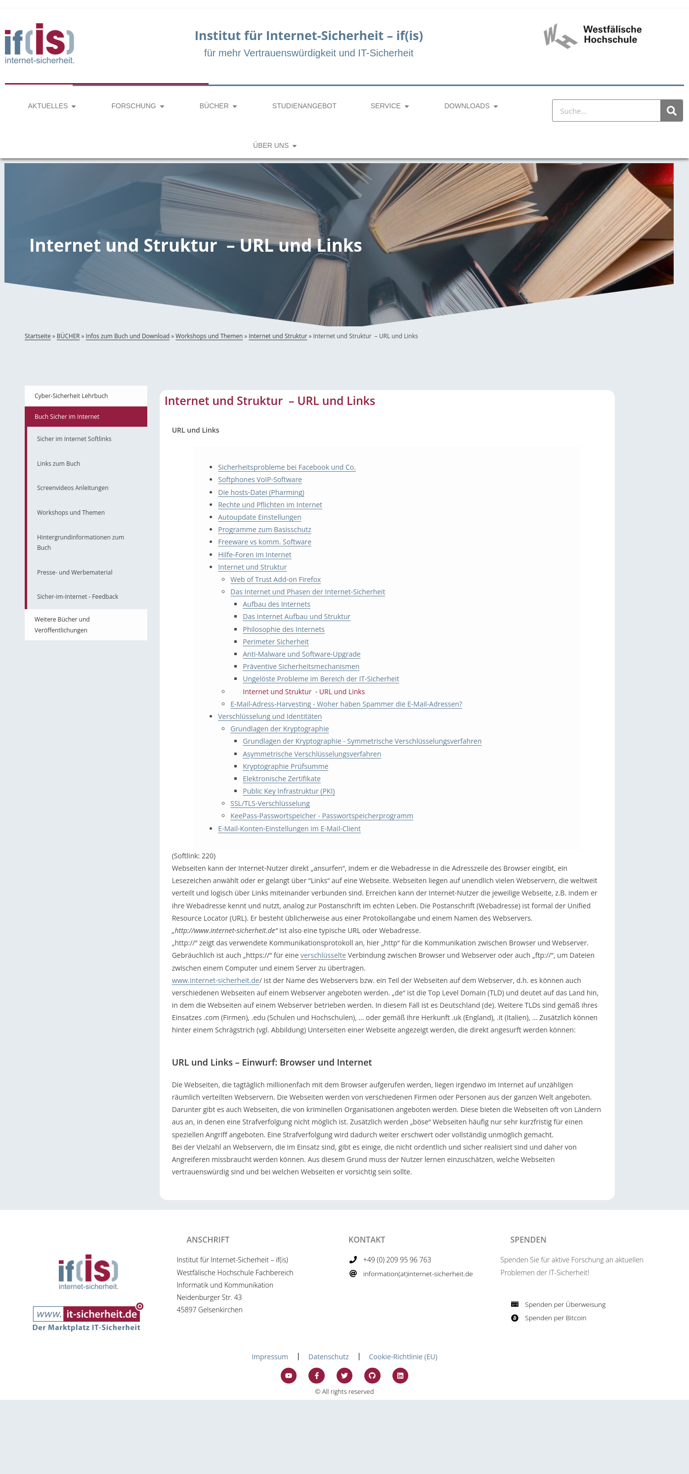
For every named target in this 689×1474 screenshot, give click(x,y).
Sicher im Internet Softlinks (74, 439)
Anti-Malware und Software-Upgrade (301, 654)
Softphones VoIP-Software (260, 479)
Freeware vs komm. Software (264, 541)
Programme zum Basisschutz (264, 529)
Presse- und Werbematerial (74, 572)
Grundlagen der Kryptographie (279, 728)
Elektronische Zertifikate (282, 778)
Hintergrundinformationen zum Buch (80, 542)
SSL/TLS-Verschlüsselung (270, 803)
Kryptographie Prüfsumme (285, 766)
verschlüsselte (323, 955)
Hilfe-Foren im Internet (255, 554)
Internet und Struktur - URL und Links (304, 691)
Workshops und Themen (209, 336)
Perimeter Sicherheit (276, 641)
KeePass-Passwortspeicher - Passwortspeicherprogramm (321, 815)
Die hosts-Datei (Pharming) (261, 492)
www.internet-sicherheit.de (215, 980)
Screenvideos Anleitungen (73, 488)
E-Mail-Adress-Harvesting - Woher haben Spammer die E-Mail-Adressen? (346, 704)
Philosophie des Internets (284, 629)
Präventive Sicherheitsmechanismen (301, 666)
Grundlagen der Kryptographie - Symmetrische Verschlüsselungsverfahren (362, 741)
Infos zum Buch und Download (128, 336)
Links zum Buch (58, 463)
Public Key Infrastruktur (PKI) (289, 791)
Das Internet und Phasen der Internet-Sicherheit (307, 591)
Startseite (38, 336)
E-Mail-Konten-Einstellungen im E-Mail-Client (289, 828)
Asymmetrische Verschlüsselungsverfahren (312, 754)
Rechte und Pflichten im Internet (270, 504)
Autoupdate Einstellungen (259, 517)
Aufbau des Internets (276, 604)
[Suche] (671, 110)
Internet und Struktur (278, 336)
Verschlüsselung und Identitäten (270, 716)
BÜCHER (68, 336)
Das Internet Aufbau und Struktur (296, 616)
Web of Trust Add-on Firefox (275, 579)
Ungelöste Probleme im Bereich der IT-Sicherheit (321, 678)
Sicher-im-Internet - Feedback (77, 596)
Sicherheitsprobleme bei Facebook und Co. (287, 467)
